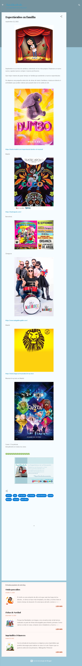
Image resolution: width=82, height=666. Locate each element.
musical (16, 499)
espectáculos (41, 495)
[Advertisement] (74, 43)
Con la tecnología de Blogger (41, 661)
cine (15, 495)
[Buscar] (79, 5)
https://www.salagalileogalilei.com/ (16, 320)
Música (8, 499)
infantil (50, 495)
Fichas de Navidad (13, 612)
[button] (61, 16)
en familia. (31, 495)
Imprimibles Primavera (15, 635)
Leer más (59, 606)
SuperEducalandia (14, 4)
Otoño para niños (12, 589)
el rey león (22, 495)
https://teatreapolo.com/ (13, 212)
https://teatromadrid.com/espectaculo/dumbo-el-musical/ (24, 149)
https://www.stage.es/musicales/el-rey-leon (19, 374)
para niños (24, 499)
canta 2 (8, 495)
